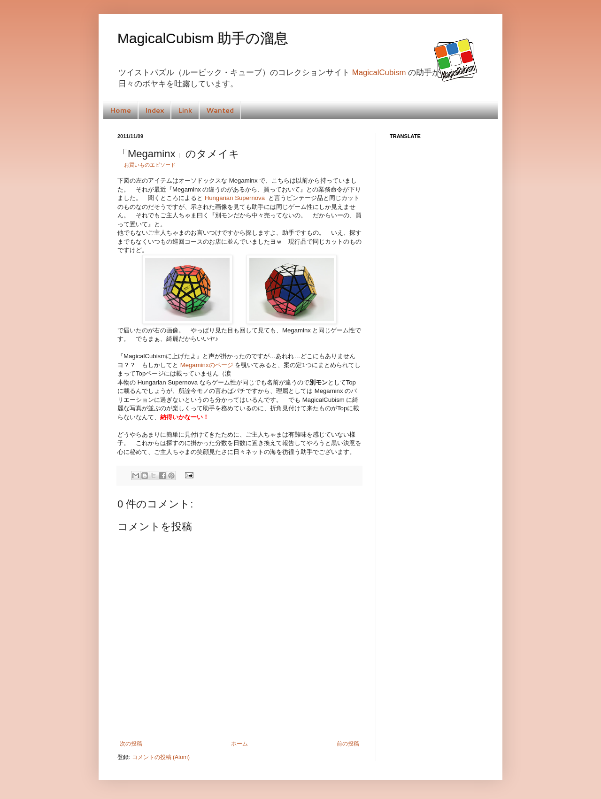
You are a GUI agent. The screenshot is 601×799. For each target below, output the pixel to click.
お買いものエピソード (150, 165)
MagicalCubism (379, 72)
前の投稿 (348, 743)
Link (185, 110)
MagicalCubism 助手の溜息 (202, 38)
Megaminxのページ (206, 365)
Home (120, 110)
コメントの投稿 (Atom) (161, 757)
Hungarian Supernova (235, 197)
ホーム (239, 743)
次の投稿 (131, 743)
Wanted (220, 110)
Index (154, 110)
